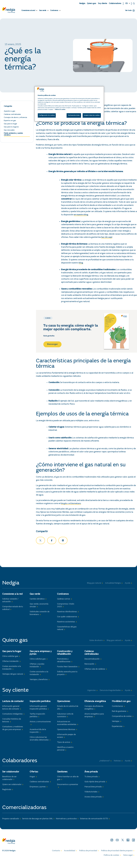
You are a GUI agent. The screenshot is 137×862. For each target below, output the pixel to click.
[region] (69, 104)
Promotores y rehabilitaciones (63, 661)
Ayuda (127, 584)
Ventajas (115, 722)
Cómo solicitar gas (10, 657)
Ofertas (34, 773)
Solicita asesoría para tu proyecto (67, 674)
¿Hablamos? (104, 762)
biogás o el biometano (71, 504)
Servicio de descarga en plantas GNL (37, 820)
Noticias (117, 762)
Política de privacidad (88, 851)
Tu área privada (91, 778)
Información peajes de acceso (66, 736)
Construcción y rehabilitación (64, 653)
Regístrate (6, 790)
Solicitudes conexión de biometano (39, 614)
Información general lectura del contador (10, 708)
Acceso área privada (93, 798)
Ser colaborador (10, 773)
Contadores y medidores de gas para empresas (12, 729)
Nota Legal (128, 856)
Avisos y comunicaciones (40, 723)
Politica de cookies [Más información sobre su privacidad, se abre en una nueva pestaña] (60, 109)
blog (81, 264)
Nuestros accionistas (66, 623)
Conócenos (54, 10)
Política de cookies (111, 856)
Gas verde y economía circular (39, 606)
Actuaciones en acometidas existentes (66, 724)
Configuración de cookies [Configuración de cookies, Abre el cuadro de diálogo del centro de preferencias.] (47, 115)
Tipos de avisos (63, 743)
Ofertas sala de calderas (94, 670)
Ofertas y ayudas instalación (37, 666)
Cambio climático (37, 600)
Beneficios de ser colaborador (9, 779)
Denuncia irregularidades (110, 691)
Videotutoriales (90, 793)
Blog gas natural (94, 584)
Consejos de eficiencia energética (93, 708)
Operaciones (63, 702)
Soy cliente (102, 4)
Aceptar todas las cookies (92, 115)
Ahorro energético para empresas (94, 716)
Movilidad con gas (121, 702)
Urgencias (91, 691)
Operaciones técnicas (66, 730)
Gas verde (42, 10)
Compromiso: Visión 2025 (65, 606)
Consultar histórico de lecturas (11, 721)
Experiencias (117, 727)
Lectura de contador (13, 702)
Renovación (89, 665)
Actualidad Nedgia (113, 584)
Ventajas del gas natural (12, 675)
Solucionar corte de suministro (65, 716)
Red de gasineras (119, 712)
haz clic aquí (106, 238)
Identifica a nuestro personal (65, 749)
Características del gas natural (67, 629)
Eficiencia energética (95, 702)
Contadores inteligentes (12, 715)
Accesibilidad (69, 851)
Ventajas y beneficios (39, 680)
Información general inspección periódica (38, 708)
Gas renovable (9, 131)
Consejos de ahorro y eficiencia (15, 118)
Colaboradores (115, 4)
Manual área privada (93, 788)
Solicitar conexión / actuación (10, 601)
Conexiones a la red (28, 10)
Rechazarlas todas (74, 115)
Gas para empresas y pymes (41, 653)
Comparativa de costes (122, 717)
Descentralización (92, 660)
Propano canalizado (10, 820)
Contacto (56, 851)
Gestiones (62, 773)
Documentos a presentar (67, 785)
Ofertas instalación (10, 662)
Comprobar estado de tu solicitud (12, 609)
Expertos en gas (10, 121)
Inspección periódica (40, 702)
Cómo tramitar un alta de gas (67, 779)
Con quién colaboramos (67, 618)
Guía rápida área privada (94, 783)
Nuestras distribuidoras (67, 613)
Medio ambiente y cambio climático (13, 135)
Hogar (32, 778)
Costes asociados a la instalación (11, 668)
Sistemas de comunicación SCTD (94, 820)
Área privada (91, 773)
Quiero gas (91, 4)
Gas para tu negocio (11, 128)
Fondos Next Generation (67, 668)
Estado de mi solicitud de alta (67, 708)
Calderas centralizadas (12, 115)
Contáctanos (117, 707)
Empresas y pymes (38, 788)
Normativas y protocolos (66, 820)
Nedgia (82, 4)
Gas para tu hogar (10, 124)
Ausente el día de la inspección (38, 731)
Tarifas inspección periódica (37, 716)
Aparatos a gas (9, 112)
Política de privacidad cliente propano (117, 851)
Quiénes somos (63, 600)
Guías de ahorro (96, 641)
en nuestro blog (81, 216)
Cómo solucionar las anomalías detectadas (39, 739)
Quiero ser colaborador (11, 785)
